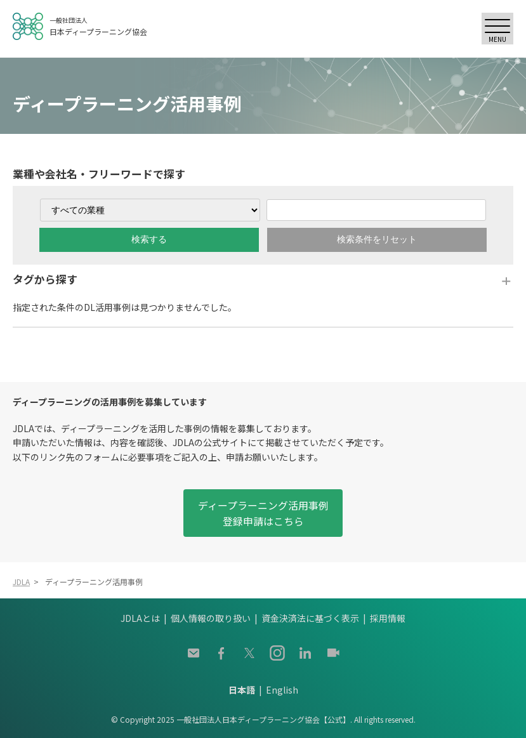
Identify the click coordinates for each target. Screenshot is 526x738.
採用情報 (387, 618)
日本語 (241, 689)
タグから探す (45, 279)
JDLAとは (140, 618)
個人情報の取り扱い (211, 618)
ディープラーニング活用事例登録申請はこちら (263, 513)
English (282, 689)
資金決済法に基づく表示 (310, 618)
